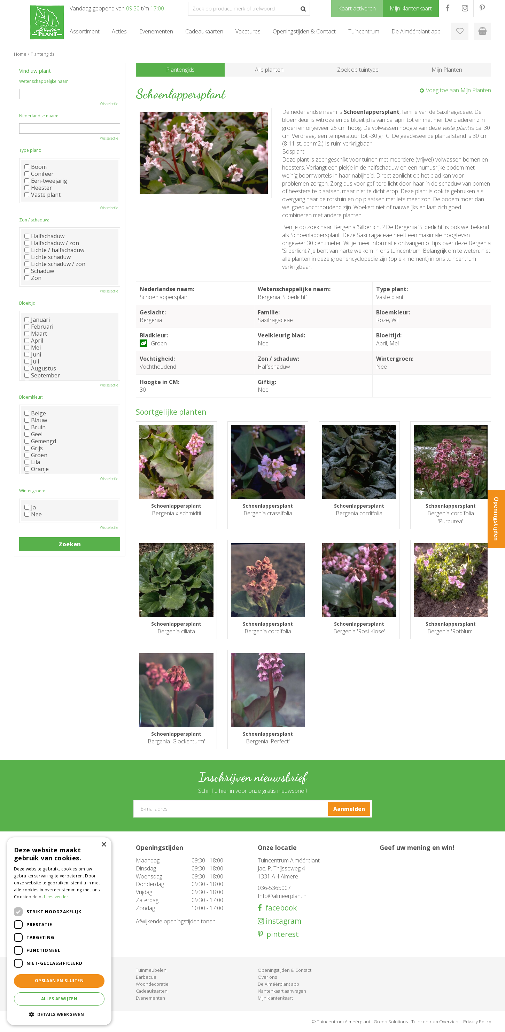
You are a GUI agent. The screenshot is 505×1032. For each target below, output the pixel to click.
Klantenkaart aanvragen (282, 991)
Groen (35, 455)
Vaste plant (42, 194)
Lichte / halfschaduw (54, 250)
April (33, 340)
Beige (35, 413)
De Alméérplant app (278, 984)
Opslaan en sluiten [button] (59, 981)
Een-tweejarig (45, 180)
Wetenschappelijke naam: (44, 81)
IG (464, 8)
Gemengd (40, 441)
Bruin (35, 427)
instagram (282, 921)
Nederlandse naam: (38, 116)
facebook (279, 908)
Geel (33, 434)
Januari (37, 319)
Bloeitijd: (28, 303)
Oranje (36, 469)
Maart (35, 333)
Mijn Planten (447, 69)
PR (482, 8)
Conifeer (39, 173)
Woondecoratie (152, 984)
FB (447, 8)
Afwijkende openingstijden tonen (176, 921)
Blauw (35, 420)
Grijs (33, 448)
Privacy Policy (477, 1021)
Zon (32, 277)
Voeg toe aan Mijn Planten (458, 90)
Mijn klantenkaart (275, 998)
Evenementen (150, 998)
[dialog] (59, 931)
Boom (35, 166)
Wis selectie (109, 103)
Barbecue (146, 977)
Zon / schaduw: (34, 220)
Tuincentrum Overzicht (435, 1021)
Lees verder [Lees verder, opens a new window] (56, 897)
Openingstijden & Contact (284, 970)
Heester (38, 187)
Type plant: (30, 150)
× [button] (103, 844)
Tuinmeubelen (151, 970)
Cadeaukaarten (152, 991)
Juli (31, 361)
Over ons (267, 977)
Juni (32, 354)
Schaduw (39, 270)
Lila (32, 462)
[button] (59, 1014)
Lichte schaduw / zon (54, 263)
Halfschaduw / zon (51, 243)
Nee (33, 514)
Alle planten (269, 69)
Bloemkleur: (31, 397)
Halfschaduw (44, 236)
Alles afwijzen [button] (59, 999)
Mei (32, 347)
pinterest (281, 934)
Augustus (40, 368)
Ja (30, 507)
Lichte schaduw (47, 257)
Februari (38, 326)
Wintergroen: (32, 490)
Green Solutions (391, 1021)
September (42, 375)
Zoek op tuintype (358, 69)
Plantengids (180, 69)
